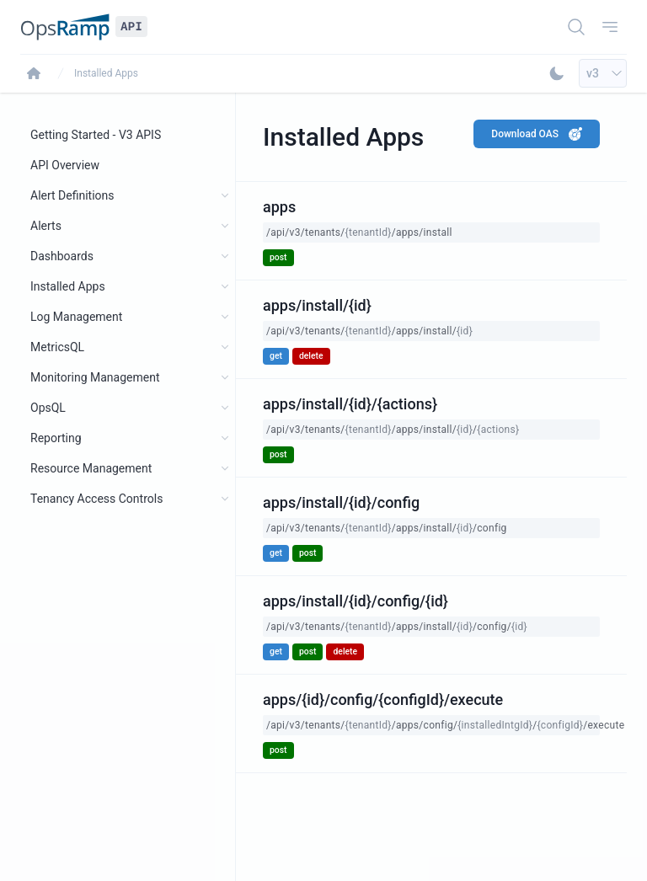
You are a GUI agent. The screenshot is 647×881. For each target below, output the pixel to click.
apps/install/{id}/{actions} (350, 404)
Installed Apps (106, 73)
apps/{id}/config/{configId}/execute (383, 699)
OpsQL (48, 407)
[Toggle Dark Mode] (557, 73)
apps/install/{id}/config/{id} (355, 601)
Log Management (76, 316)
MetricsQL (57, 347)
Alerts (45, 225)
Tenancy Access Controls (96, 498)
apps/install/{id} (317, 305)
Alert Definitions (72, 195)
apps (279, 207)
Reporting (56, 438)
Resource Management (91, 468)
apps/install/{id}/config (341, 502)
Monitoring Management (94, 377)
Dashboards (62, 256)
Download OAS (536, 134)
